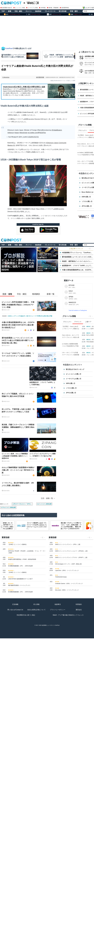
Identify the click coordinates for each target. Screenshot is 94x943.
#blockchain (23, 132)
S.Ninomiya (5, 77)
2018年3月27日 (33, 137)
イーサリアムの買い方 (73, 379)
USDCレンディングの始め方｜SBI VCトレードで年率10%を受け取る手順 (30, 316)
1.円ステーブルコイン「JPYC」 (22, 504)
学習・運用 (74, 11)
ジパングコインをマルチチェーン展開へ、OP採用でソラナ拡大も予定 (42, 455)
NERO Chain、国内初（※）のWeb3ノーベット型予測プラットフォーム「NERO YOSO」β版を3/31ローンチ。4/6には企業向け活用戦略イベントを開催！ (17, 526)
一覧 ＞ (90, 248)
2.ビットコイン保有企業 (44, 504)
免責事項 (58, 604)
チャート (29, 11)
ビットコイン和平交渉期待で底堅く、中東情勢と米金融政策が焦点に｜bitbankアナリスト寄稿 (18, 304)
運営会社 (79, 610)
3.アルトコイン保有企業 (8, 507)
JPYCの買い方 (71, 393)
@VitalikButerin (56, 130)
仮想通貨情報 (40, 77)
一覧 (89, 316)
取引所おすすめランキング (75, 369)
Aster (85, 152)
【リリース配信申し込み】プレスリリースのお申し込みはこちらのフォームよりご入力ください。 (51, 525)
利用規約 (79, 604)
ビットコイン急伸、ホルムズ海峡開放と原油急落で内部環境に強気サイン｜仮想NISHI (15, 456)
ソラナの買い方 (71, 388)
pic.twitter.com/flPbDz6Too (37, 132)
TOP (3, 11)
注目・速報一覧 (47, 498)
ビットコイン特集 (19, 7)
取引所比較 (62, 11)
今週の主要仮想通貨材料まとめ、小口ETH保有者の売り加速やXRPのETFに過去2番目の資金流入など (18, 324)
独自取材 (38, 11)
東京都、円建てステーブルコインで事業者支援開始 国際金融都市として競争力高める (18, 427)
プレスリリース (50, 11)
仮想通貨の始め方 (6, 7)
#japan (16, 132)
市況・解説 (18, 11)
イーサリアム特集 (32, 7)
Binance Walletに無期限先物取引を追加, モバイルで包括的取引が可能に (80, 346)
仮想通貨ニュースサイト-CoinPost (51, 625)
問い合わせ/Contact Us (15, 610)
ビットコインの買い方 (73, 374)
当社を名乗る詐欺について (36, 610)
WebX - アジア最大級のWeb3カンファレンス (68, 615)
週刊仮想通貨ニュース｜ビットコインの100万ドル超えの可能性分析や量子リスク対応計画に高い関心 (18, 340)
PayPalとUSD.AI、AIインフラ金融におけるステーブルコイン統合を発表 (81, 337)
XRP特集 (42, 7)
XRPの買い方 (70, 383)
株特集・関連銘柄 (52, 7)
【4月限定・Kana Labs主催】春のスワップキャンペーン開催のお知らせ (81, 329)
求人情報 (36, 604)
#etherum (11, 132)
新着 (9, 11)
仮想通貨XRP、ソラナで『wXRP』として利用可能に (42, 383)
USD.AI (85, 144)
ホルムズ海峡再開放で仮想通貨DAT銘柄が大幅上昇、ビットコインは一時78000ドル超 (18, 470)
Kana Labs (86, 135)
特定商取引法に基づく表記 (26, 615)
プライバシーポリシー (57, 610)
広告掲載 (15, 604)
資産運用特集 (64, 7)
